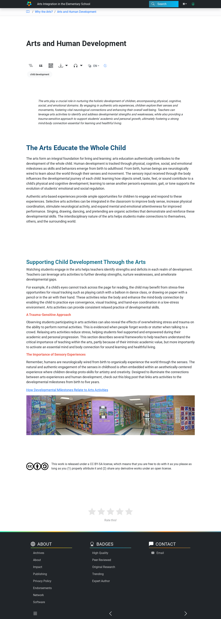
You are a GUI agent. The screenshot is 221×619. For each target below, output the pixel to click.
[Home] (29, 4)
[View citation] (40, 66)
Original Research (103, 567)
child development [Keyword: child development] (39, 74)
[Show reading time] (105, 65)
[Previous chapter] (110, 614)
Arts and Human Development (76, 11)
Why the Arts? (44, 11)
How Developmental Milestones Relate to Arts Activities (67, 390)
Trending (98, 574)
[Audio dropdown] (78, 66)
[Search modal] (163, 4)
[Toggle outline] (30, 66)
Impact (37, 567)
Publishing (40, 574)
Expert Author (101, 581)
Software (39, 602)
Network (38, 595)
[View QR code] (50, 66)
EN (95, 66)
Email (160, 553)
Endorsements (42, 588)
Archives (38, 553)
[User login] (193, 4)
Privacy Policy (42, 581)
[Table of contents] (28, 12)
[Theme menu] (184, 4)
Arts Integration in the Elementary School (63, 4)
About (37, 560)
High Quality (100, 553)
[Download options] (63, 66)
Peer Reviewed (101, 560)
